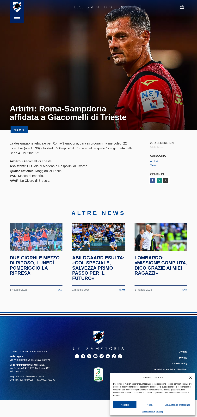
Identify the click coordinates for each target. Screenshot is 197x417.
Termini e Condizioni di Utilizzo (170, 372)
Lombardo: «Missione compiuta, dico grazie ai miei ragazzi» (155, 271)
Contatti (183, 355)
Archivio (155, 161)
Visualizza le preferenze (177, 404)
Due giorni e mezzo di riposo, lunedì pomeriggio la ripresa (36, 269)
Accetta (125, 404)
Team (153, 165)
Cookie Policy (148, 411)
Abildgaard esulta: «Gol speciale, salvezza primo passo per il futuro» (98, 271)
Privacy (159, 411)
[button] (190, 377)
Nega (150, 404)
